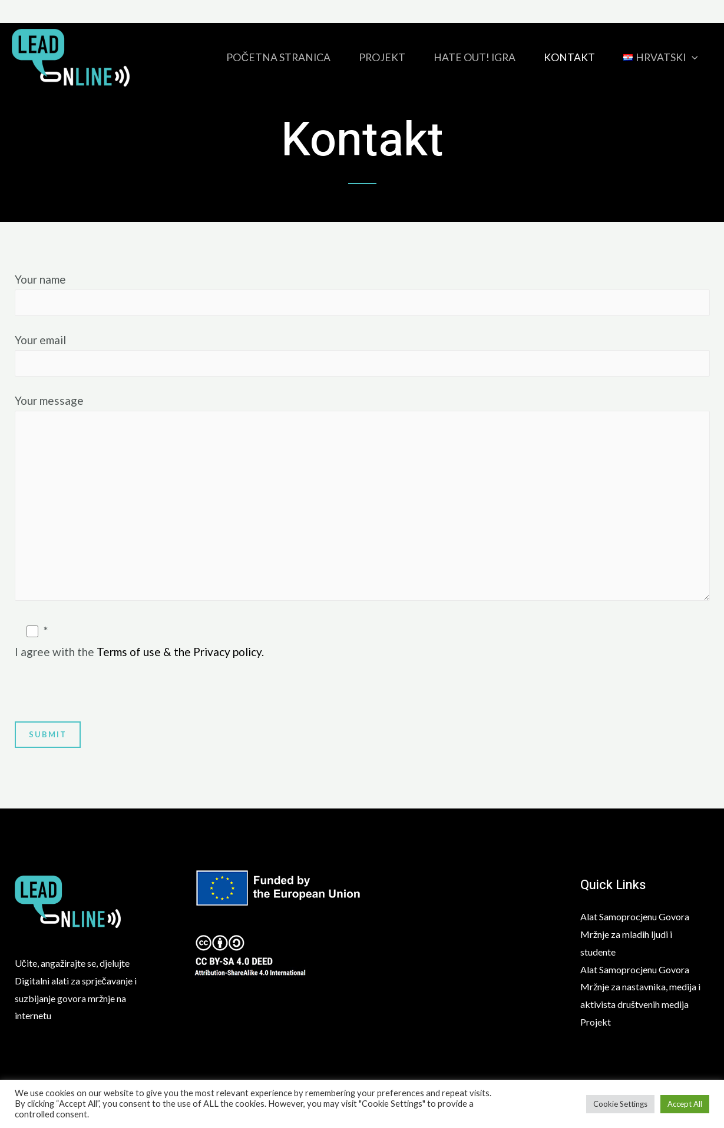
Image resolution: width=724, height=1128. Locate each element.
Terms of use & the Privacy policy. (180, 651)
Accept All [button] (684, 1104)
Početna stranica (278, 57)
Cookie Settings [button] (620, 1104)
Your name (362, 294)
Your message (362, 500)
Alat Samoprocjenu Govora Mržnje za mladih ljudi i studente (634, 934)
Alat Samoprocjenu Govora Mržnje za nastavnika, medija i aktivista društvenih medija (640, 987)
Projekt (382, 57)
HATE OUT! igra (474, 57)
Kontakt (569, 57)
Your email (362, 355)
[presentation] (104, 698)
